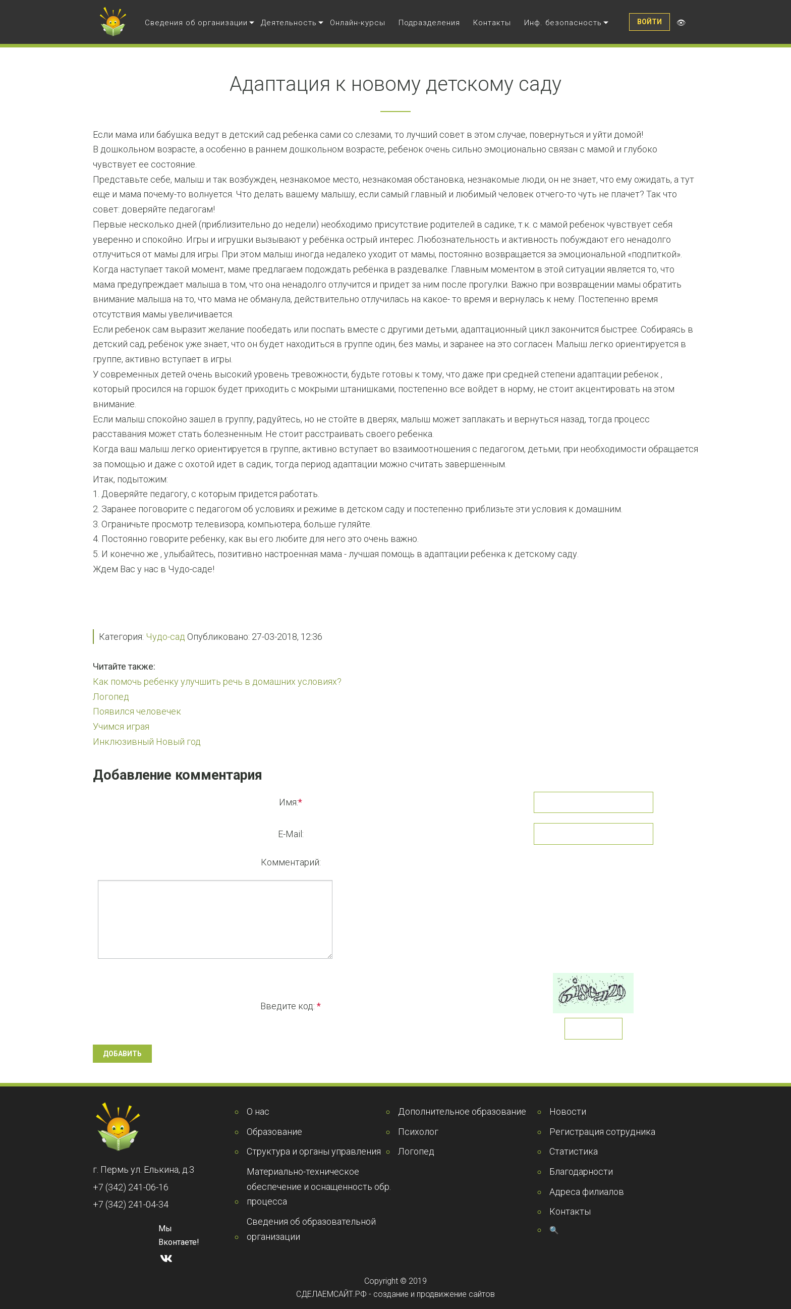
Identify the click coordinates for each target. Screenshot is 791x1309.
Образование (274, 1131)
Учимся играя (121, 726)
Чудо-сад (165, 636)
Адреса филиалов (586, 1191)
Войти (649, 22)
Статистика (573, 1151)
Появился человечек (137, 711)
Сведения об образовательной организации (311, 1229)
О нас (258, 1111)
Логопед (111, 696)
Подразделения (429, 22)
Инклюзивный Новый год (147, 741)
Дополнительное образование (462, 1111)
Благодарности (581, 1171)
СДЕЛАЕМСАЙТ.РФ (331, 1294)
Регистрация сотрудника (602, 1131)
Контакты (492, 22)
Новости (567, 1111)
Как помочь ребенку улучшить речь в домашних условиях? (217, 681)
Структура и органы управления (314, 1151)
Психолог (418, 1131)
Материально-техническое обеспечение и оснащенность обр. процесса (319, 1186)
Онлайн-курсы (357, 22)
